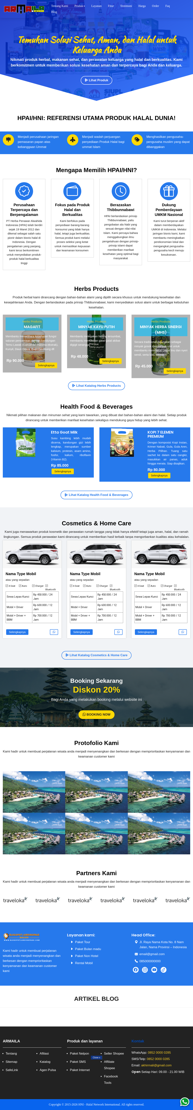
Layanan (96, 5)
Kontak (138, 1041)
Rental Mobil (84, 963)
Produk (80, 5)
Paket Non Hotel (86, 956)
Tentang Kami (59, 5)
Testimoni (126, 5)
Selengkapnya (46, 365)
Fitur (111, 5)
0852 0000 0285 (159, 1052)
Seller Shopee (114, 1053)
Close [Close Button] (96, 1057)
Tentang (11, 1053)
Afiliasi (44, 1053)
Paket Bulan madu (88, 949)
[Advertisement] (96, 1084)
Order (155, 5)
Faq (167, 5)
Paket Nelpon (79, 1053)
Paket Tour (82, 942)
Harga (142, 5)
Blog (54, 11)
